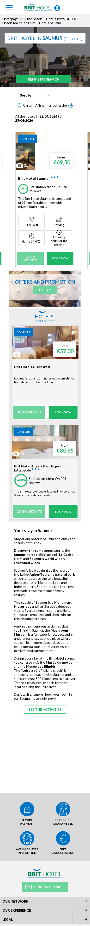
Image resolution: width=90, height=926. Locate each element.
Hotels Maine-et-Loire (19, 23)
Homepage (10, 19)
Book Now (60, 258)
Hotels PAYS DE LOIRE (63, 19)
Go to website (30, 258)
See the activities (45, 709)
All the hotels (32, 19)
